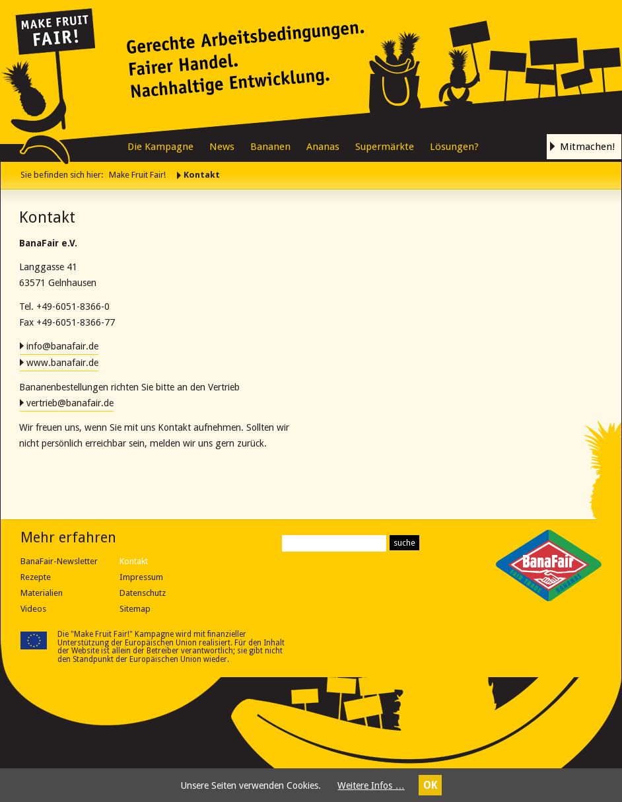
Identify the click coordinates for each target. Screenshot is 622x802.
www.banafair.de (62, 362)
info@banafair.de (62, 346)
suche (404, 543)
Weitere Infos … (370, 785)
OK (430, 785)
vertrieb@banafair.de (70, 403)
